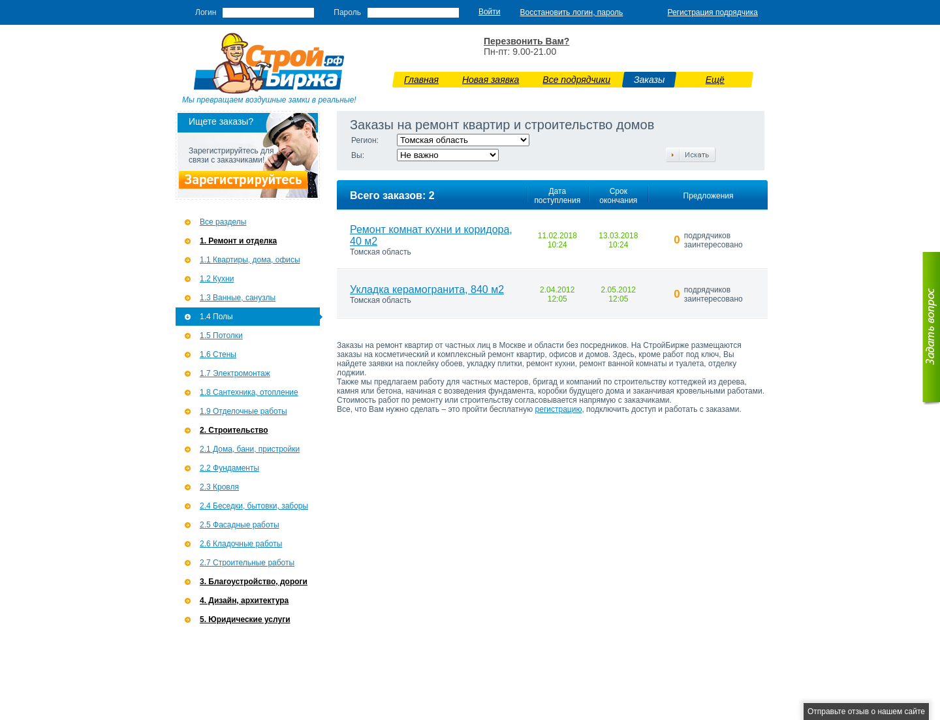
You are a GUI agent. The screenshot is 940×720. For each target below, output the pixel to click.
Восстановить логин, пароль (571, 12)
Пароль (347, 12)
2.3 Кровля (219, 487)
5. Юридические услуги (245, 619)
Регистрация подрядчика (712, 12)
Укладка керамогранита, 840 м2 (427, 289)
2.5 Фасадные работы (239, 524)
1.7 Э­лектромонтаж (235, 373)
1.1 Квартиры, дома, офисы (250, 259)
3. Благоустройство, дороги (253, 581)
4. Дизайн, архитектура (244, 600)
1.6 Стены (218, 354)
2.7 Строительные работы (247, 562)
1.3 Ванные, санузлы (237, 297)
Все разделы (223, 222)
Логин (205, 12)
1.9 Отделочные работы (243, 411)
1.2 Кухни (217, 278)
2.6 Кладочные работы (241, 543)
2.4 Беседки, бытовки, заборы (254, 505)
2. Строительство (234, 430)
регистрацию (558, 409)
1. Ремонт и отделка (238, 240)
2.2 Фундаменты (229, 468)
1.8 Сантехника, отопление (249, 392)
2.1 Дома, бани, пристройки (250, 449)
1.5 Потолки (221, 335)
